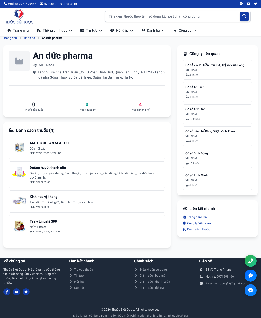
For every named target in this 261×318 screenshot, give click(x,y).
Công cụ (185, 30)
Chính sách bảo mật (150, 275)
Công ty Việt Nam (197, 223)
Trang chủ (18, 30)
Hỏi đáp (121, 30)
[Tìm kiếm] (244, 16)
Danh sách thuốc (196, 229)
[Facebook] (241, 4)
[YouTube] (248, 4)
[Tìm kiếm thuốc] (178, 16)
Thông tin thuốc (54, 30)
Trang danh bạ (195, 217)
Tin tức (91, 30)
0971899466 (225, 276)
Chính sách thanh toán (152, 281)
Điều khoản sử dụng (150, 269)
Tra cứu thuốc (81, 269)
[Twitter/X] (256, 4)
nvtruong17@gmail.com (230, 283)
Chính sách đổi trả (149, 287)
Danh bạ (153, 30)
